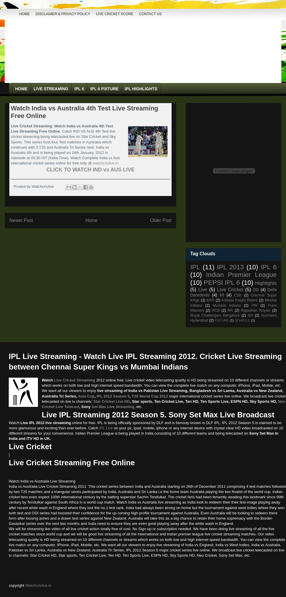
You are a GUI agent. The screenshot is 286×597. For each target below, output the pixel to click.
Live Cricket (230, 289)
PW (254, 305)
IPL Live (106, 428)
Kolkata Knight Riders (240, 300)
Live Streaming (51, 88)
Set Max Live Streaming (113, 407)
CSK (238, 295)
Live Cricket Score (114, 14)
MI (221, 295)
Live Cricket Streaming (74, 380)
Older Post (161, 220)
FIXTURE (222, 320)
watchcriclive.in (105, 163)
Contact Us (150, 14)
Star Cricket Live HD (111, 401)
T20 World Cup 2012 (150, 396)
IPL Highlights (141, 88)
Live (202, 289)
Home (24, 14)
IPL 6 (79, 88)
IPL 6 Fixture (104, 88)
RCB (216, 310)
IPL (195, 267)
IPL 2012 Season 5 (113, 396)
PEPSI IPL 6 (222, 282)
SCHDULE (242, 320)
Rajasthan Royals (256, 310)
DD (256, 289)
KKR (210, 300)
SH (250, 315)
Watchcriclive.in (38, 585)
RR (230, 310)
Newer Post (21, 220)
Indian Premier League (241, 274)
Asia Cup (86, 396)
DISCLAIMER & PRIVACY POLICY (63, 14)
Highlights (266, 283)
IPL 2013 (230, 267)
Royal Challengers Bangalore (215, 315)
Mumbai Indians (227, 305)
